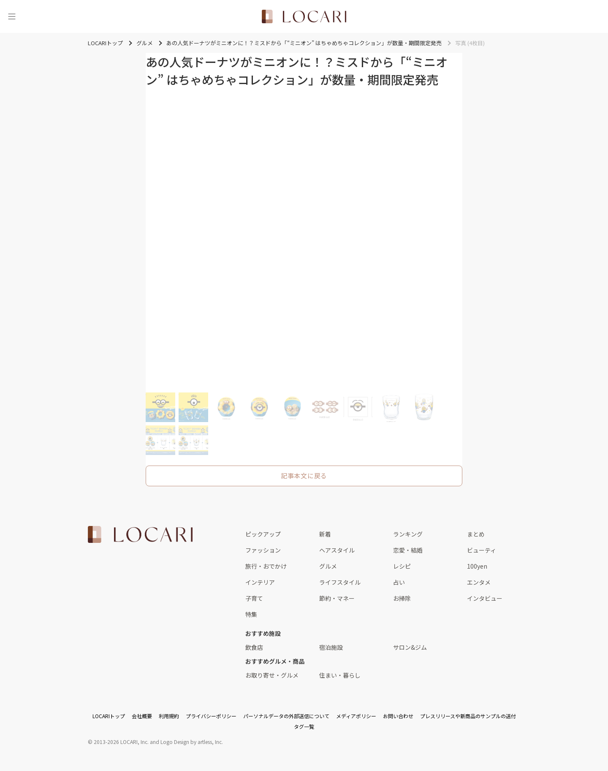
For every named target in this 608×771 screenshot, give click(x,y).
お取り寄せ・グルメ (272, 675)
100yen (477, 566)
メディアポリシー (356, 715)
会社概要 (142, 715)
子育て (254, 598)
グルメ (328, 566)
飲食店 (254, 647)
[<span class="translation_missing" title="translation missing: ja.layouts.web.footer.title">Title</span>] (140, 534)
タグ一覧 (304, 726)
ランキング (408, 534)
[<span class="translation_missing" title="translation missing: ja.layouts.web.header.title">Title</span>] (304, 16)
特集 (251, 614)
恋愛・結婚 (408, 550)
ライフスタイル (340, 582)
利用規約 (169, 715)
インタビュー (484, 598)
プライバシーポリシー (211, 715)
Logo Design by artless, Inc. (191, 741)
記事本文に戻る (304, 475)
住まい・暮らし (340, 675)
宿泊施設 (331, 647)
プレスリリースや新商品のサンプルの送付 (468, 715)
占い (399, 582)
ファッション (263, 550)
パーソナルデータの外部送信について (286, 715)
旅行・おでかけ (266, 566)
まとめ (476, 534)
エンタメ (479, 582)
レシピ (402, 566)
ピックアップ (263, 534)
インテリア (260, 582)
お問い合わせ (398, 715)
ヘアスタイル (337, 550)
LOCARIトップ (108, 715)
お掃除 (402, 598)
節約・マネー (337, 598)
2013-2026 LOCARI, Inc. (121, 741)
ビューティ (481, 550)
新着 (325, 534)
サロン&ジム (410, 647)
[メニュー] (12, 16)
